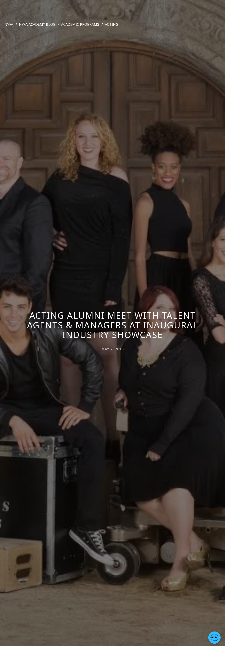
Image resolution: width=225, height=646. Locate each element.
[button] (214, 637)
